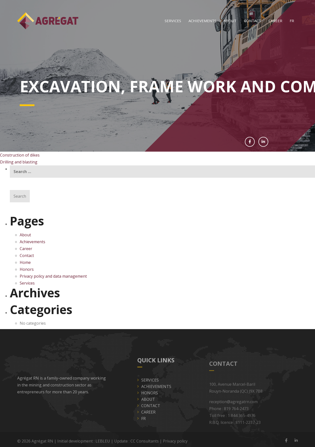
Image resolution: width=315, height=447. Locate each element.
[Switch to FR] (292, 20)
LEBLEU (102, 443)
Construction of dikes (20, 155)
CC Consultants (144, 443)
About (230, 20)
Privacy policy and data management (53, 276)
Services (173, 20)
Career (275, 20)
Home (25, 262)
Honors (27, 269)
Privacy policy (175, 443)
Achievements (202, 20)
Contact (252, 20)
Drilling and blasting (18, 162)
